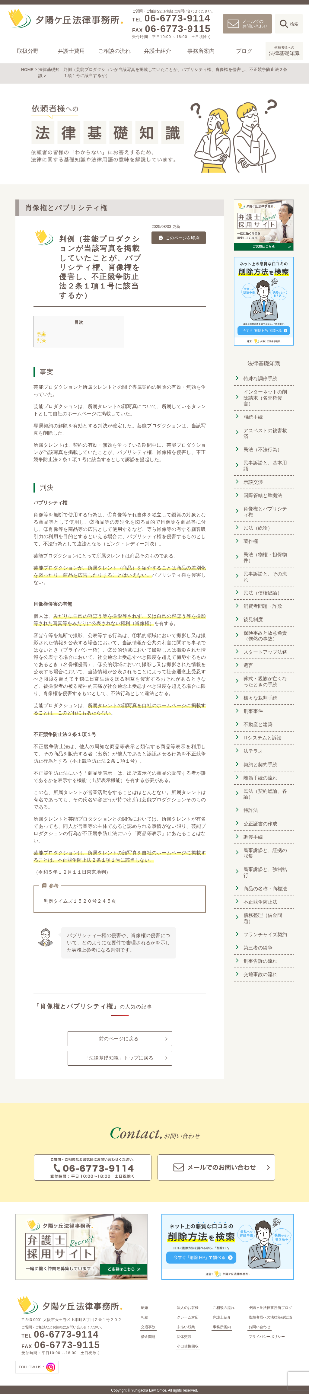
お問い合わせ (259, 1326)
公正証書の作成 (260, 814)
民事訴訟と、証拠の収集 (264, 843)
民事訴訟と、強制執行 (264, 862)
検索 (294, 23)
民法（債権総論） (262, 588)
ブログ (244, 51)
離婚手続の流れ (260, 769)
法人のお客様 (188, 1306)
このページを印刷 (178, 237)
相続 (144, 1316)
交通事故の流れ (260, 962)
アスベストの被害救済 (264, 431)
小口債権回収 (188, 1345)
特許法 (250, 801)
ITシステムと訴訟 (262, 730)
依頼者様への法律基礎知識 (270, 1316)
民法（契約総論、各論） (264, 785)
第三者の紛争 (257, 936)
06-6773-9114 (177, 18)
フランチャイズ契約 (264, 923)
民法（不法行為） (262, 447)
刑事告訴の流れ (260, 949)
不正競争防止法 (260, 891)
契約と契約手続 (260, 756)
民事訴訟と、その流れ (264, 572)
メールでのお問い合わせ (255, 24)
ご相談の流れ (114, 51)
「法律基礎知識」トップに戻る (119, 1058)
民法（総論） (257, 524)
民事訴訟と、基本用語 (264, 463)
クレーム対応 (188, 1316)
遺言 (248, 659)
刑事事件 (252, 704)
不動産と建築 (257, 717)
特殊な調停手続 (260, 377)
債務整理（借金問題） (262, 907)
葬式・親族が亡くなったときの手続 (264, 675)
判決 (41, 339)
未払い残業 (186, 1326)
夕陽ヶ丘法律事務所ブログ (270, 1306)
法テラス (252, 743)
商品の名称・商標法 (264, 878)
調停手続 (252, 827)
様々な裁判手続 (260, 691)
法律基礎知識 (284, 50)
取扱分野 (28, 51)
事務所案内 (200, 51)
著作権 (250, 537)
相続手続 (252, 415)
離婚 (144, 1306)
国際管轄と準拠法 (262, 492)
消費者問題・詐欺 (262, 601)
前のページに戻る (119, 1038)
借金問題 (148, 1335)
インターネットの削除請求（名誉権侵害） (264, 396)
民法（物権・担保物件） (264, 553)
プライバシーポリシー (267, 1335)
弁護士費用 (70, 51)
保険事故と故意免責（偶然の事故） (264, 630)
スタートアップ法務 (264, 646)
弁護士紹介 (157, 51)
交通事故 (148, 1326)
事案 (41, 332)
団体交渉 (184, 1335)
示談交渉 (252, 479)
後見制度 (252, 614)
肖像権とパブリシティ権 (264, 508)
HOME (27, 69)
